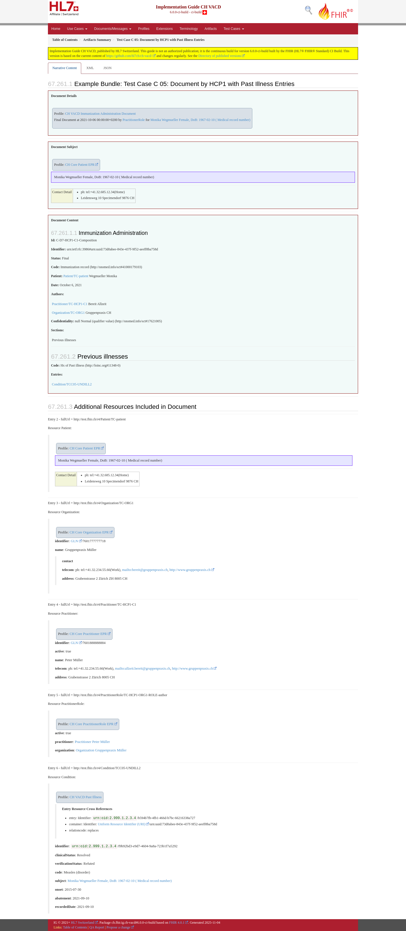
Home (55, 29)
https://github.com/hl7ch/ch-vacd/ (129, 56)
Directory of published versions (219, 56)
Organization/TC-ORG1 (68, 313)
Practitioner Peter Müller (92, 742)
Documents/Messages (112, 29)
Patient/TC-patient (76, 276)
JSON (107, 68)
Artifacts (211, 29)
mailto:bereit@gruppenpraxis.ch (145, 570)
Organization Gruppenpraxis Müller (101, 750)
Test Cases (234, 29)
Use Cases (77, 29)
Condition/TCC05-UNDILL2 (72, 384)
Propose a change (118, 927)
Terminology (189, 29)
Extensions (164, 29)
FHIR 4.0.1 (176, 923)
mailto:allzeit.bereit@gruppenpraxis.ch (142, 668)
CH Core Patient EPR (79, 165)
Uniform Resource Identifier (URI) (121, 824)
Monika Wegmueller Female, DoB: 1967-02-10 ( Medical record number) (200, 120)
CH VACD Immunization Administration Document (100, 114)
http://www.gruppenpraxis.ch (190, 570)
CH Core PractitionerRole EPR (92, 724)
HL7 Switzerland (82, 923)
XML (90, 68)
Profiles (143, 29)
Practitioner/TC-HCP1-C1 (69, 304)
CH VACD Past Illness (86, 797)
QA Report (96, 927)
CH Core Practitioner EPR (88, 634)
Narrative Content (64, 68)
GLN (74, 541)
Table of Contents (75, 927)
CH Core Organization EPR (89, 532)
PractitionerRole (134, 120)
